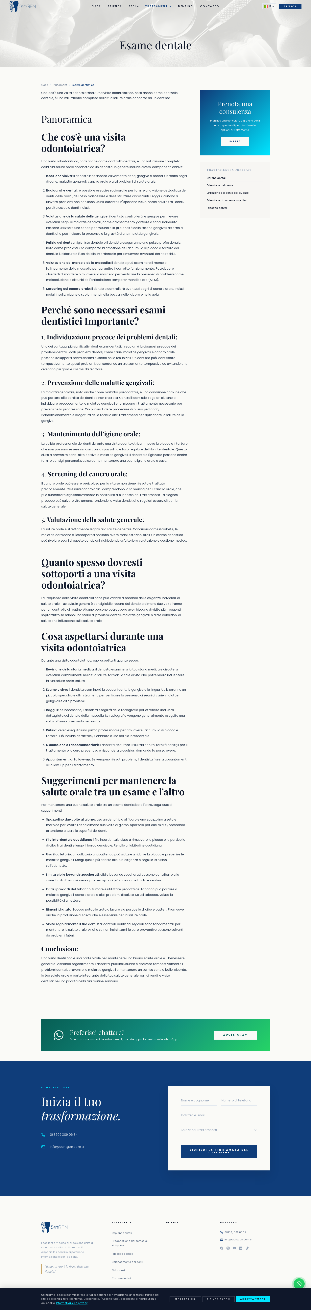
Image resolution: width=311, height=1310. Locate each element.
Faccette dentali (217, 208)
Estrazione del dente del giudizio (228, 193)
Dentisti (186, 6)
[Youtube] (234, 1248)
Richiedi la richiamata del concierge (218, 1151)
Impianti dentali (122, 1233)
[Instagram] (228, 1248)
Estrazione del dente (220, 185)
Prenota (290, 6)
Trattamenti (158, 6)
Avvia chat (235, 1035)
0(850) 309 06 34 (235, 1232)
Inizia (235, 141)
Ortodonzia (119, 1270)
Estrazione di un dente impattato (228, 200)
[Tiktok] (247, 1248)
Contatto (209, 6)
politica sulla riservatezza (209, 1303)
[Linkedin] (240, 1248)
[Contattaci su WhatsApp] (299, 1283)
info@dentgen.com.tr (238, 1239)
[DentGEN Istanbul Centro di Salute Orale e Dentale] (23, 6)
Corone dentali (216, 178)
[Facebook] (221, 1248)
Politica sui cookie (256, 1303)
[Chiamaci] (299, 1298)
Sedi (134, 6)
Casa (96, 6)
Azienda (115, 6)
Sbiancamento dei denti (127, 1262)
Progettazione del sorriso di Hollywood (130, 1243)
